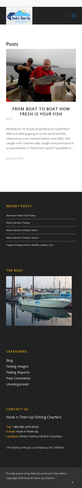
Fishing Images (17, 366)
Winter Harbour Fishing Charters (22, 237)
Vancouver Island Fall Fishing (21, 215)
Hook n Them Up (27, 431)
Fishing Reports (18, 372)
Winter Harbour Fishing (18, 222)
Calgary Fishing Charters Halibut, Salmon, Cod (29, 245)
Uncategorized (17, 384)
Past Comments (18, 378)
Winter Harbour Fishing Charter (22, 230)
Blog (9, 118)
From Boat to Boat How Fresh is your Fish (41, 111)
